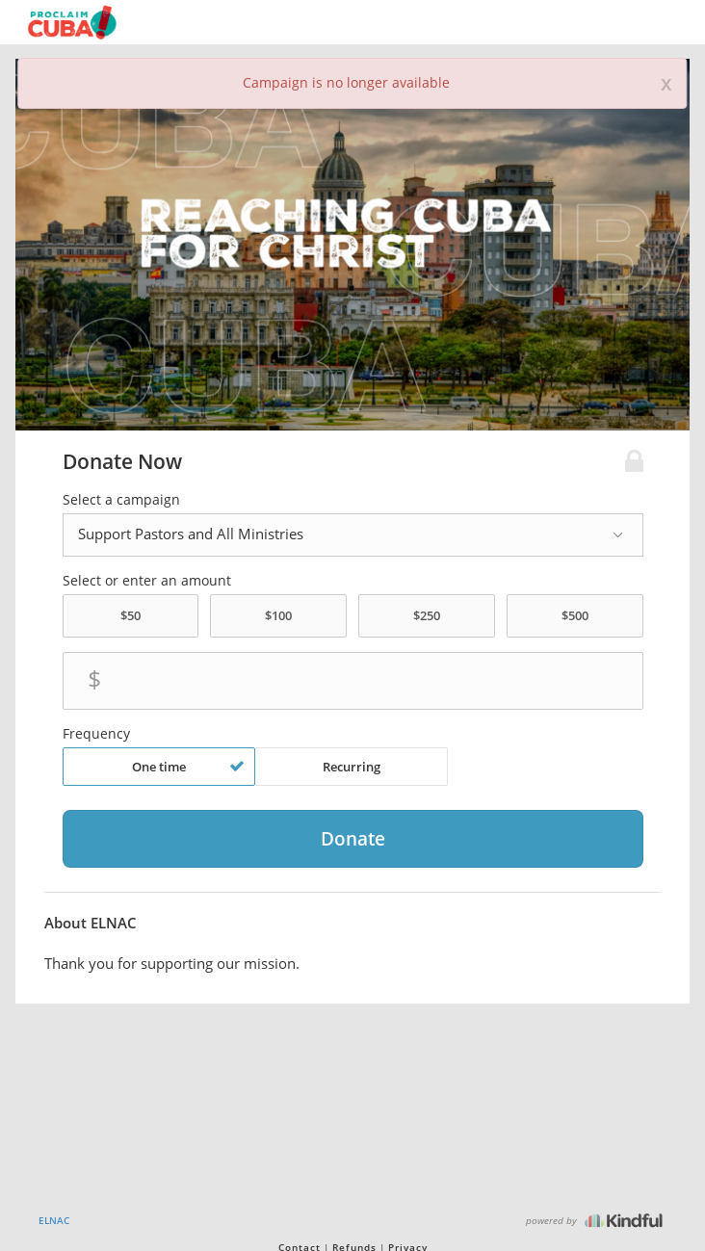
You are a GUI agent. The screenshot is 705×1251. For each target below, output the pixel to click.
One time (188, 766)
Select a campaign (121, 499)
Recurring (351, 766)
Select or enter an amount (147, 580)
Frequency (96, 734)
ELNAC (54, 1220)
